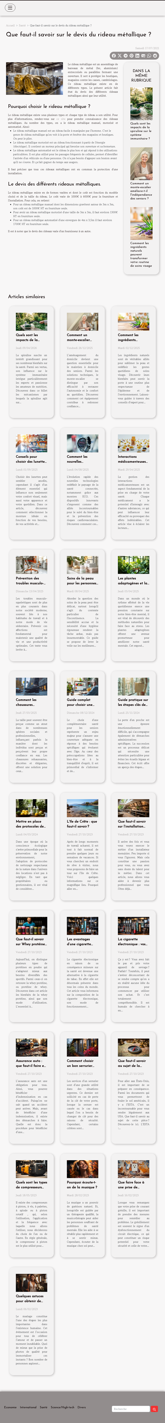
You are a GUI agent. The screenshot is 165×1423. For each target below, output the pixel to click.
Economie (10, 1407)
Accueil (10, 25)
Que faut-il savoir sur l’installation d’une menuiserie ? (132, 826)
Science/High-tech (62, 1407)
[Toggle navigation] (10, 8)
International (28, 1407)
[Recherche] (131, 1409)
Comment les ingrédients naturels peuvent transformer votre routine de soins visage (141, 255)
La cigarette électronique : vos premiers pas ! (131, 944)
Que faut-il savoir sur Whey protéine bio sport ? (30, 944)
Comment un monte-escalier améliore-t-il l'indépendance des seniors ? (141, 191)
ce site (60, 119)
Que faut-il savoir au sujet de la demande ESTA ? (132, 1066)
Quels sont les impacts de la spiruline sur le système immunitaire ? (140, 131)
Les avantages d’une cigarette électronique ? (79, 944)
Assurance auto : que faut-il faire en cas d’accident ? (31, 1066)
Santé (22, 25)
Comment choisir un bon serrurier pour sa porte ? (80, 1066)
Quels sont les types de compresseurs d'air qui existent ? (31, 1187)
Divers (82, 1407)
